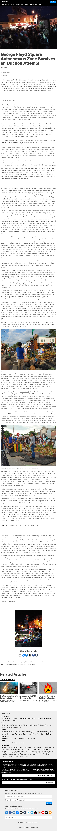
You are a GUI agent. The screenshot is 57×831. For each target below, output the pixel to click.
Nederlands (20, 752)
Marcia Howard (31, 420)
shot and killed (24, 392)
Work (34, 732)
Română (43, 752)
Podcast (4, 736)
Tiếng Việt (39, 754)
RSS (8, 716)
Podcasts (17, 4)
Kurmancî (10, 756)
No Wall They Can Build (35, 734)
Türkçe (9, 752)
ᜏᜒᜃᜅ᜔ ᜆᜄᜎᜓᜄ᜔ (23, 756)
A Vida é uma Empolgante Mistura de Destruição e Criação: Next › (18, 664)
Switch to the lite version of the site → (28, 823)
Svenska (4, 754)
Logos (35, 725)
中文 (27, 749)
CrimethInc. (4, 1)
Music (30, 725)
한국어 (37, 752)
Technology (47, 718)
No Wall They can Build (19, 738)
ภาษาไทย (20, 754)
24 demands (19, 136)
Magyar (3, 752)
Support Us (53, 1)
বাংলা (53, 752)
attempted (31, 80)
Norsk (16, 756)
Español (5, 75)
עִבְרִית (14, 754)
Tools (12, 4)
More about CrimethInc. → (46, 775)
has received (29, 382)
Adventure (8, 718)
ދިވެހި (49, 754)
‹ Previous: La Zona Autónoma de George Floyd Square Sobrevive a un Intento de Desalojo (24, 662)
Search (27, 4)
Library (7, 4)
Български (22, 749)
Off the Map (47, 734)
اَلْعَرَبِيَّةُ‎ (49, 752)
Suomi (10, 749)
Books (2, 4)
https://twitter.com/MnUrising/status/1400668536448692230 (20, 526)
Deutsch (20, 747)
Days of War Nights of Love (18, 734)
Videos (25, 725)
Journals (8, 725)
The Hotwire (31, 738)
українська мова (29, 754)
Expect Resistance (42, 732)
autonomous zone (30, 168)
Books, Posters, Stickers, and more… (13, 743)
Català (45, 754)
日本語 (15, 749)
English (3, 747)
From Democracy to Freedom (10, 732)
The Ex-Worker (6, 738)
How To (36, 718)
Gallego (3, 756)
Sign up (49, 803)
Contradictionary (26, 732)
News (41, 718)
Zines (3, 725)
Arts (2, 718)
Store (22, 4)
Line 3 (36, 130)
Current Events (7, 72)
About (39, 4)
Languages (33, 4)
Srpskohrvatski (30, 752)
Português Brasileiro (36, 747)
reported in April (10, 101)
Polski (52, 747)
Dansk (10, 754)
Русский (47, 747)
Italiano (15, 747)
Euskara (49, 749)
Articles (4, 716)
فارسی (14, 752)
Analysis (14, 718)
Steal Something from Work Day (11, 727)
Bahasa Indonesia (35, 749)
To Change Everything (45, 725)
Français (27, 747)
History (30, 718)
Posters (14, 725)
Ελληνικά (4, 749)
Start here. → (50, 783)
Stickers (20, 725)
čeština (44, 749)
